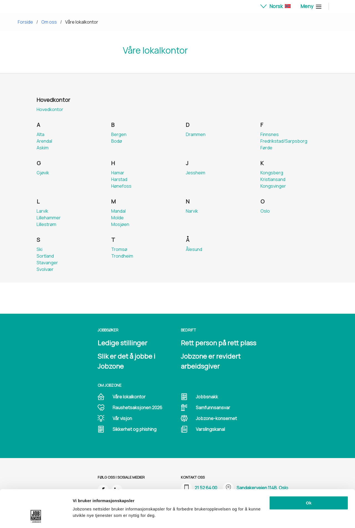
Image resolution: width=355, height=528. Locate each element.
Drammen (196, 134)
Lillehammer (49, 218)
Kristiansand (272, 179)
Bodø (116, 141)
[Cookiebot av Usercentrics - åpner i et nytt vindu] (36, 517)
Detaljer (80, 517)
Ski (39, 249)
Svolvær (45, 269)
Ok (308, 470)
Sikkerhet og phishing (134, 429)
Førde (266, 148)
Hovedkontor (50, 109)
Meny (310, 6)
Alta (40, 134)
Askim (43, 148)
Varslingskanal (210, 429)
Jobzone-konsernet (216, 418)
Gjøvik (43, 173)
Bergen (118, 134)
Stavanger (47, 263)
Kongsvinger (273, 186)
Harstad (119, 179)
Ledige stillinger (122, 342)
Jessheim (195, 173)
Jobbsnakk (207, 397)
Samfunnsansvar (213, 407)
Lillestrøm (46, 224)
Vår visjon (122, 418)
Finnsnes (269, 134)
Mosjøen (120, 224)
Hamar (117, 173)
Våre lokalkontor (81, 22)
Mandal (118, 211)
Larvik (42, 211)
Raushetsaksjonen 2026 (137, 407)
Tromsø (119, 249)
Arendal (44, 141)
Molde (117, 218)
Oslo (265, 211)
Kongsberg (271, 173)
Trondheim (122, 256)
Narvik (192, 211)
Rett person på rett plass (218, 342)
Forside (25, 22)
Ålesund (194, 249)
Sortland (45, 256)
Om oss (49, 22)
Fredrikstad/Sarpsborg (283, 141)
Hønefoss (121, 186)
